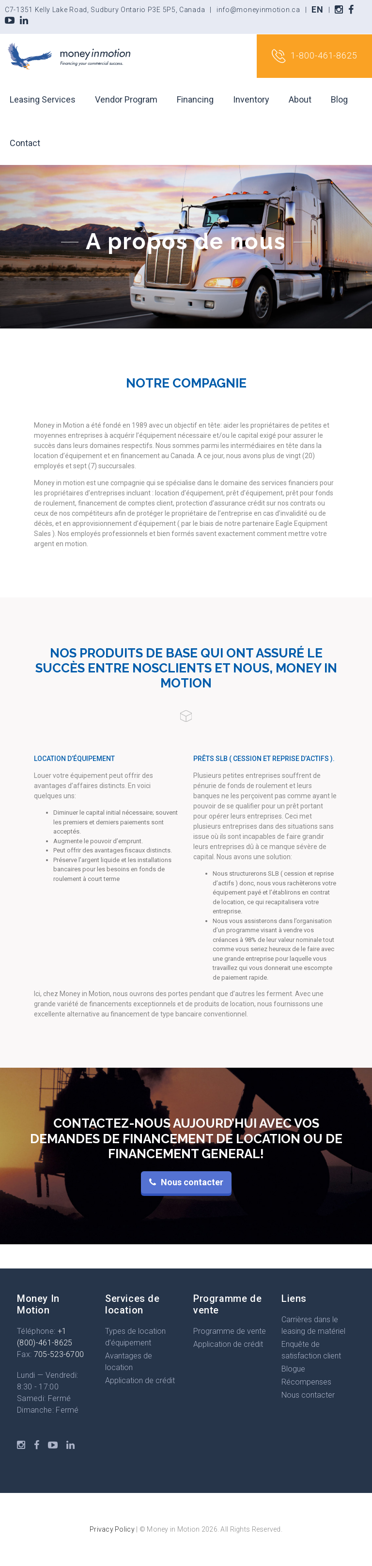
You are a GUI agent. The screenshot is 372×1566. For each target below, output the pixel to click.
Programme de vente (229, 1331)
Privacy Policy (112, 1529)
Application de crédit (140, 1380)
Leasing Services (43, 99)
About (300, 99)
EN (317, 9)
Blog (339, 99)
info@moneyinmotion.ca (258, 10)
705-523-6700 (59, 1354)
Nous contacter (308, 1395)
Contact (25, 143)
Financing (195, 99)
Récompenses (306, 1382)
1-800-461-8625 (314, 56)
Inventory (251, 99)
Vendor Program (126, 99)
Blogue (293, 1368)
